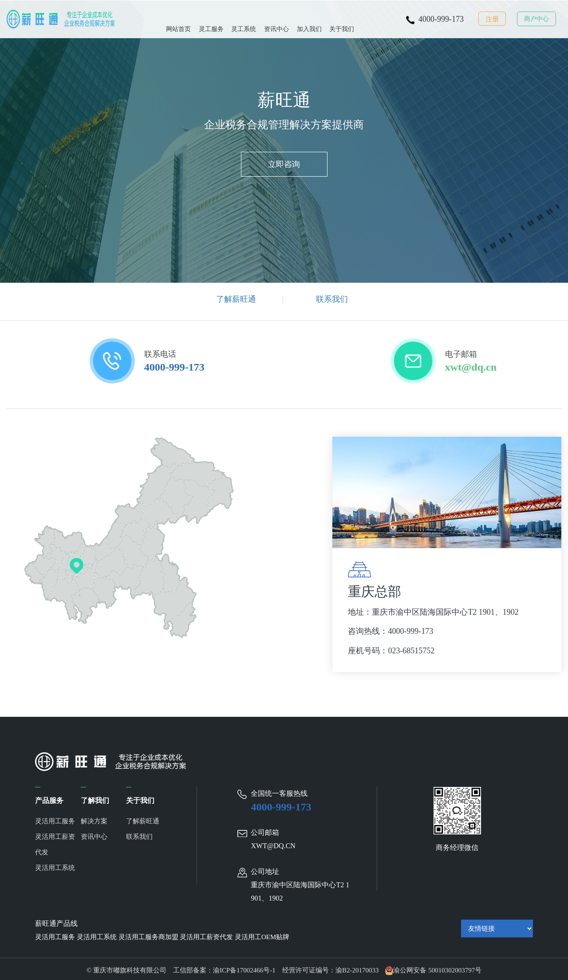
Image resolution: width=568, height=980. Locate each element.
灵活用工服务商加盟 (148, 934)
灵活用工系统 (55, 865)
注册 (492, 19)
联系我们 (332, 299)
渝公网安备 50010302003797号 (433, 968)
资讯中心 (276, 18)
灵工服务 (211, 18)
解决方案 (94, 818)
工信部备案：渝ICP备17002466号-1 (224, 968)
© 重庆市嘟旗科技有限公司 (130, 968)
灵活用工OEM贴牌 (262, 934)
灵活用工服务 (55, 818)
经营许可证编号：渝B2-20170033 (330, 968)
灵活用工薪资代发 (55, 842)
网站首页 (178, 18)
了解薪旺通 (236, 299)
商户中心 (536, 19)
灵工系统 (243, 18)
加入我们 (309, 18)
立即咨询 (284, 166)
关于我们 (341, 18)
